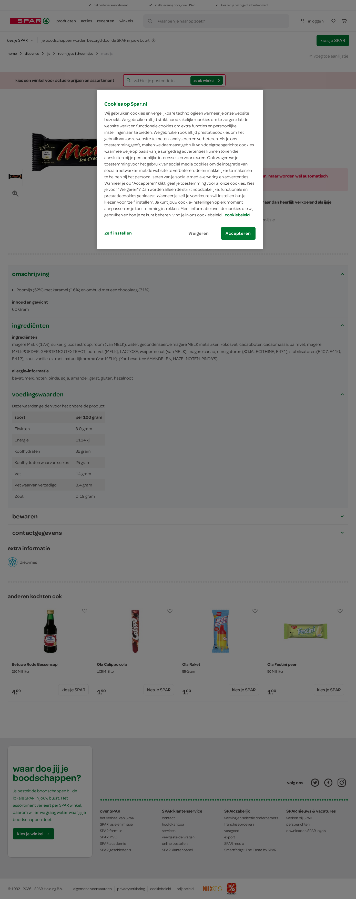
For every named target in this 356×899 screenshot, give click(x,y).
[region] (180, 169)
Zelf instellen (118, 233)
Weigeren (198, 233)
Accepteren (238, 233)
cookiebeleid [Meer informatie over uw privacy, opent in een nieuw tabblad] (237, 215)
